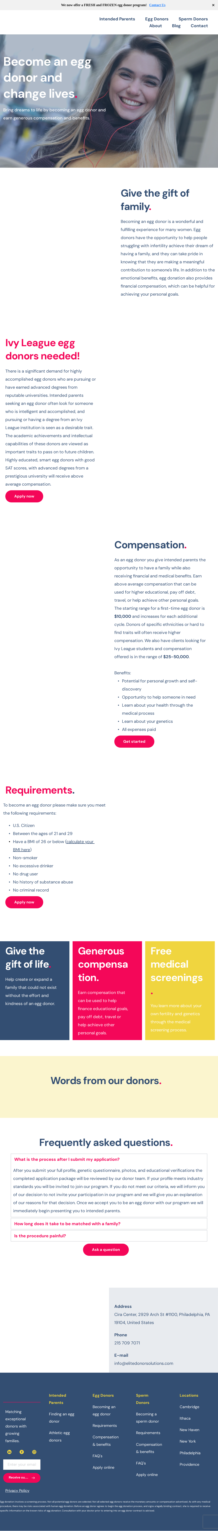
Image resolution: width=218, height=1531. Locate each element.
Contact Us (157, 5)
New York (188, 1441)
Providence (189, 1464)
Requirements (105, 1425)
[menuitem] (120, 19)
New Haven (189, 1429)
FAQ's (97, 1456)
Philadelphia (190, 1453)
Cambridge (189, 1406)
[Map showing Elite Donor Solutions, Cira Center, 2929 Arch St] (54, 1330)
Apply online (103, 1467)
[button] (109, 1159)
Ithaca (185, 1418)
